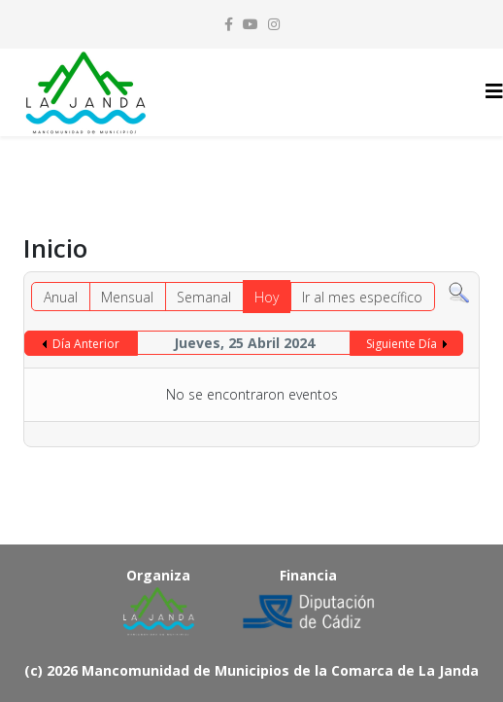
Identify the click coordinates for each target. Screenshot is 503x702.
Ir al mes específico (362, 297)
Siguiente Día (401, 343)
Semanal (204, 297)
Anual (61, 297)
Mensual (127, 297)
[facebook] (228, 24)
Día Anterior (85, 343)
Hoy (266, 297)
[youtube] (250, 24)
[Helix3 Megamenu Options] (494, 91)
